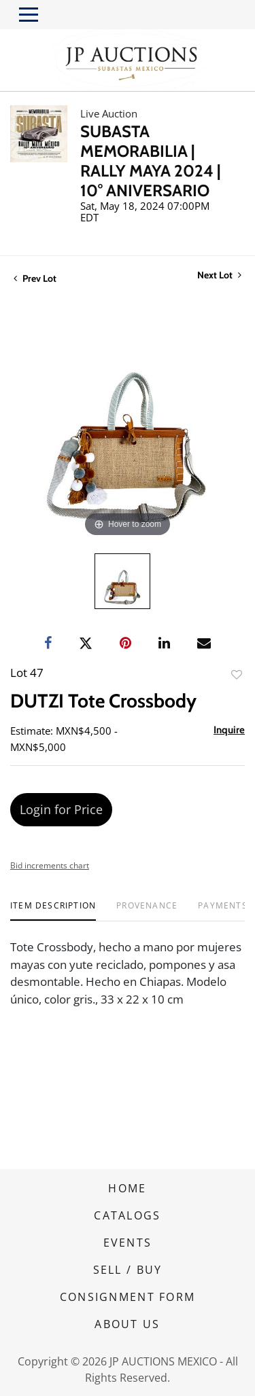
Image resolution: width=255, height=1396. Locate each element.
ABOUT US (127, 1324)
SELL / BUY (128, 1269)
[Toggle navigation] (28, 14)
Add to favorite (236, 674)
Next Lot (219, 275)
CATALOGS (127, 1215)
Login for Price (61, 809)
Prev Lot (35, 278)
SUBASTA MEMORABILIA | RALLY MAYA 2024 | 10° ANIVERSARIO (150, 161)
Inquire (229, 730)
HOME (127, 1188)
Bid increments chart (49, 865)
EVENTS (127, 1242)
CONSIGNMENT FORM (128, 1296)
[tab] (53, 911)
